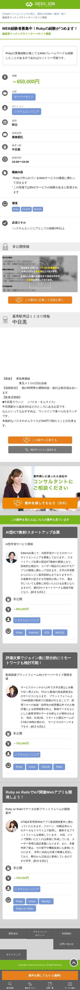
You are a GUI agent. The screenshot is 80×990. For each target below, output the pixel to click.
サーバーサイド (23, 96)
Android (33, 632)
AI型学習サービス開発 (19, 544)
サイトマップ (13, 954)
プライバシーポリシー (40, 934)
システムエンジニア (26, 111)
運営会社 (13, 933)
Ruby (16, 209)
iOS (47, 632)
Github (46, 766)
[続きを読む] (38, 592)
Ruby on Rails (24, 908)
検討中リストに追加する (43, 449)
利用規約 (66, 933)
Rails (59, 766)
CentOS (26, 209)
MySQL (38, 209)
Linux (32, 766)
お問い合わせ (67, 944)
